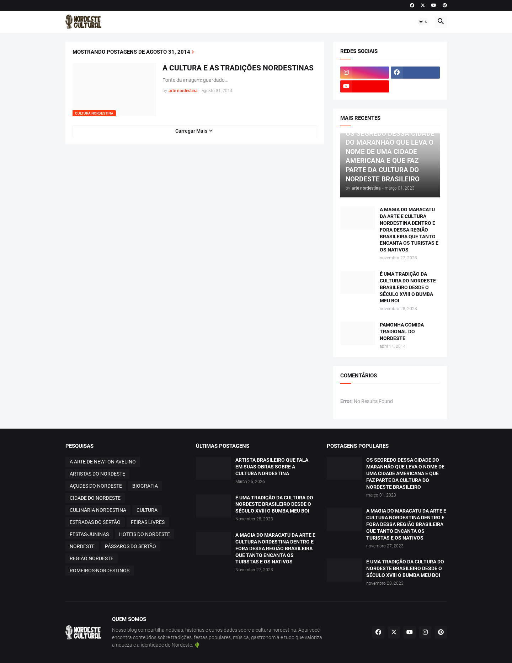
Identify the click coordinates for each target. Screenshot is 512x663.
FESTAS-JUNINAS (89, 534)
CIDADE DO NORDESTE (95, 498)
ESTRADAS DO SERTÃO (95, 522)
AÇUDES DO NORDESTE (96, 486)
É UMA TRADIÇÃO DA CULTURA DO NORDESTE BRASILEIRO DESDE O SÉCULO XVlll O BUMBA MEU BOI (408, 287)
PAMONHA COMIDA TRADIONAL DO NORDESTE (402, 331)
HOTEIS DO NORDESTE (144, 534)
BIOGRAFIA (145, 486)
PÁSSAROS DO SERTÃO (130, 546)
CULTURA (147, 510)
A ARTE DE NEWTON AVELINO (103, 462)
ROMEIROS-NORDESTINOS (99, 570)
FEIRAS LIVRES (148, 522)
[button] (423, 21)
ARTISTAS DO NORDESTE (97, 474)
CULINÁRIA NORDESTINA (98, 510)
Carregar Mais (191, 131)
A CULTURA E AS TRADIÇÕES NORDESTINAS (238, 68)
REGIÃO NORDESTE (91, 558)
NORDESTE (82, 546)
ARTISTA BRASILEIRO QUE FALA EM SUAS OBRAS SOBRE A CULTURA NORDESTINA (271, 466)
